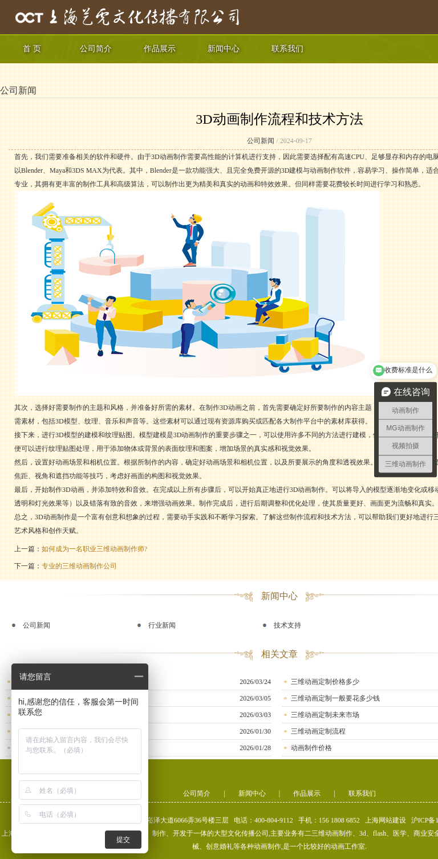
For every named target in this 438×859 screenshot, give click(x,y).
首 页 (32, 48)
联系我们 (287, 48)
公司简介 (96, 48)
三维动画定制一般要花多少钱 (335, 698)
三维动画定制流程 (318, 731)
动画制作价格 (311, 748)
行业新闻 (162, 625)
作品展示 (160, 48)
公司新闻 (18, 90)
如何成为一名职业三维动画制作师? (94, 549)
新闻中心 (224, 48)
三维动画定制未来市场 (325, 715)
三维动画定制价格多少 (325, 682)
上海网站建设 (385, 820)
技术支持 (287, 625)
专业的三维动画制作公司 (79, 566)
